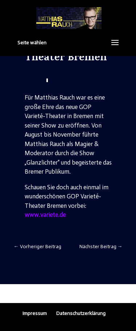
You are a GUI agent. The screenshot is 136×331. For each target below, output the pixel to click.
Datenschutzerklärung (81, 313)
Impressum (34, 313)
